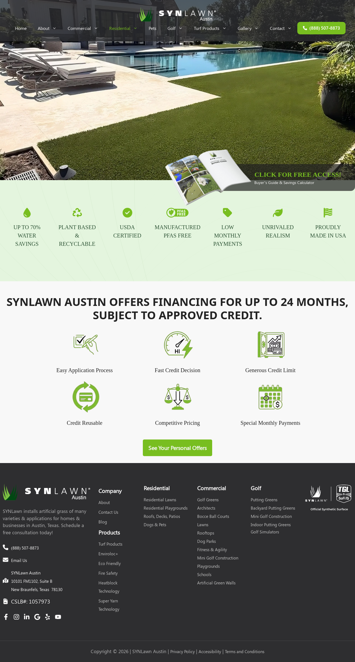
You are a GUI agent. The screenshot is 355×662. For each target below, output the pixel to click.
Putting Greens (264, 499)
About (50, 28)
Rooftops (205, 533)
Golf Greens (208, 499)
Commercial (86, 28)
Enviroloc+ (108, 553)
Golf (178, 28)
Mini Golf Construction (217, 558)
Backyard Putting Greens (273, 508)
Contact (283, 28)
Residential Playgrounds (165, 508)
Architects (206, 508)
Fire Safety (108, 573)
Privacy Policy (182, 651)
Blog (102, 522)
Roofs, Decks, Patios (162, 516)
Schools (204, 574)
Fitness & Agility (212, 549)
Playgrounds (208, 566)
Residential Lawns (160, 499)
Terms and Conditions (244, 651)
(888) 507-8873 (25, 548)
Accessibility (210, 651)
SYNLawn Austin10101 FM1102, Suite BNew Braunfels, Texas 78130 (36, 581)
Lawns (202, 524)
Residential (126, 28)
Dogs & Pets (155, 524)
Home (21, 28)
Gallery (251, 28)
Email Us (19, 560)
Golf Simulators (265, 532)
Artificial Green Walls (216, 583)
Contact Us (108, 512)
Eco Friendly (109, 563)
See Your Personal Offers (177, 447)
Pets (152, 28)
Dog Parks (206, 541)
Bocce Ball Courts (213, 516)
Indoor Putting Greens (271, 524)
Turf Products (213, 28)
